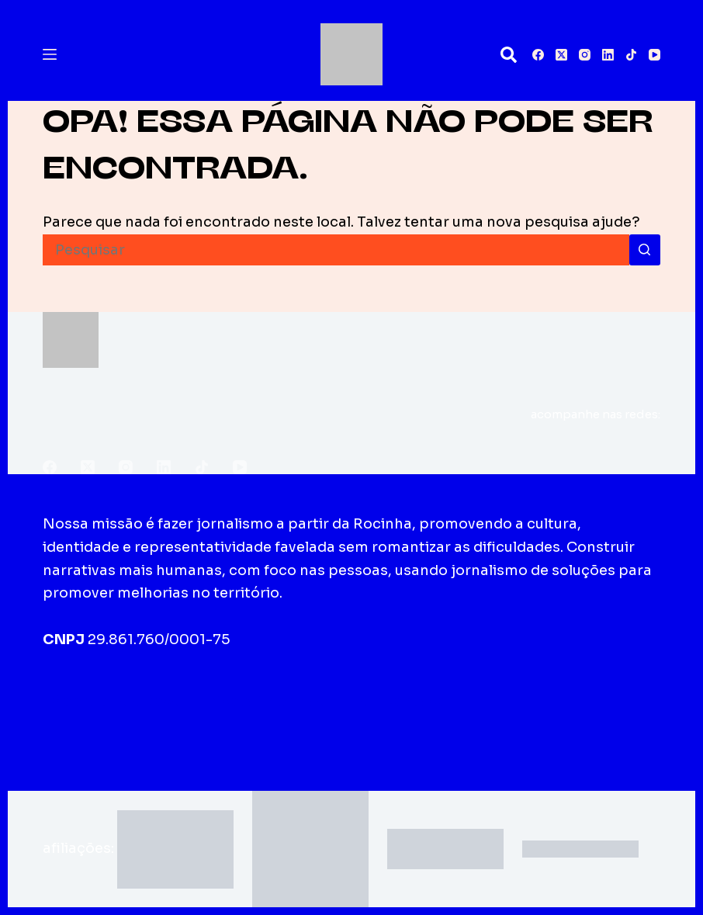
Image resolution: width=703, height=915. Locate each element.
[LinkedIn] (608, 55)
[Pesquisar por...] (336, 249)
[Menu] (50, 54)
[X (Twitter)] (561, 55)
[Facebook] (538, 55)
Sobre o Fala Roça (116, 700)
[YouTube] (654, 55)
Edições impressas (266, 700)
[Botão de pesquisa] (644, 249)
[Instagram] (584, 55)
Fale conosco (399, 700)
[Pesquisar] (508, 55)
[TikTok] (631, 55)
